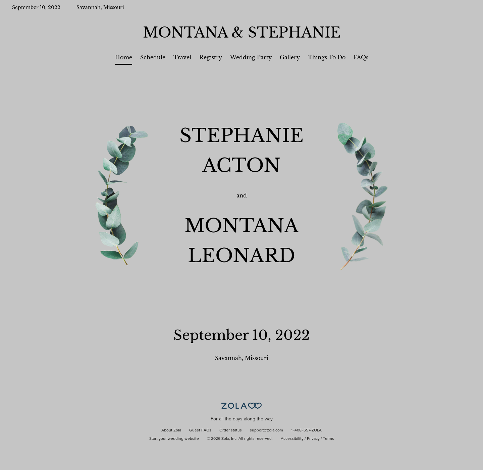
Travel (182, 57)
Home (123, 57)
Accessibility (292, 439)
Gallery (290, 57)
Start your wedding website (174, 439)
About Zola (171, 430)
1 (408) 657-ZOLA (306, 430)
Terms (328, 439)
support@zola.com (266, 430)
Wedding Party (251, 57)
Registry (210, 57)
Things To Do (326, 57)
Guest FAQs (200, 430)
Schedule (152, 57)
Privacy (313, 439)
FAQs (361, 57)
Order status (230, 430)
